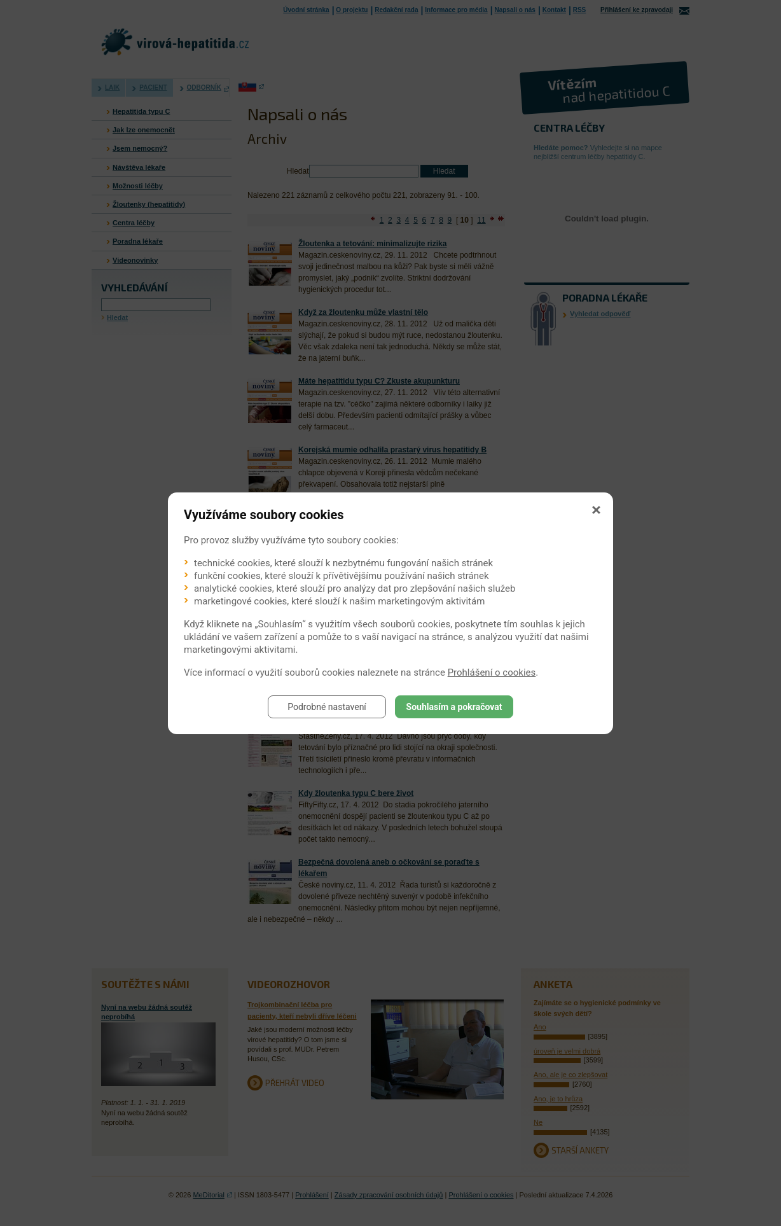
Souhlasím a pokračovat (454, 707)
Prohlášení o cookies (492, 672)
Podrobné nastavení (326, 707)
